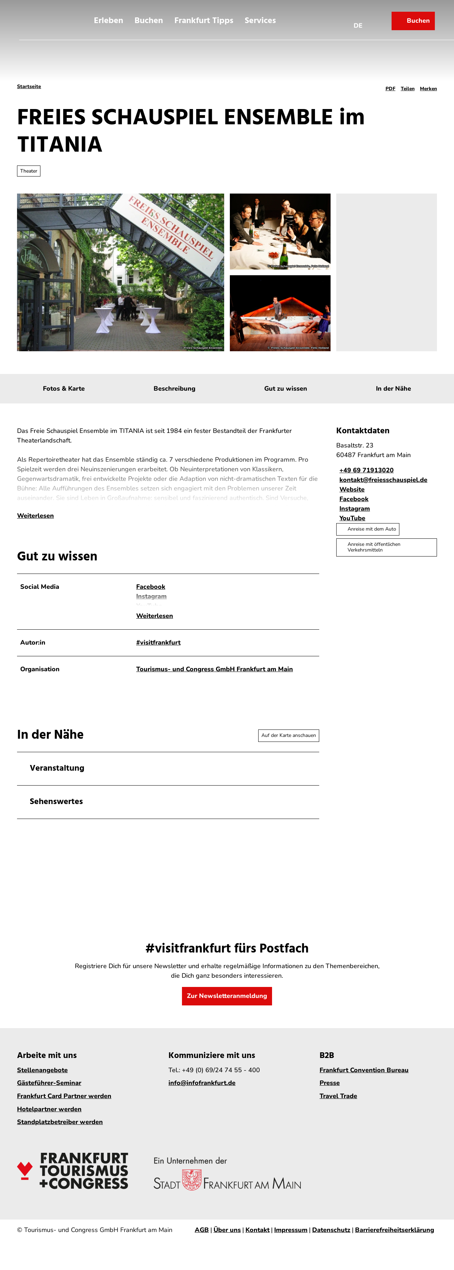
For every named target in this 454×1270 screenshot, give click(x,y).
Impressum (291, 1236)
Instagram (151, 612)
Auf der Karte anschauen (288, 741)
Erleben (108, 19)
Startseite (29, 86)
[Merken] (428, 87)
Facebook (150, 603)
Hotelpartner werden (49, 1115)
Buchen (148, 19)
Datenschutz (331, 1236)
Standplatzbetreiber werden (60, 1128)
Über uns (227, 1236)
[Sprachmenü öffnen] (360, 19)
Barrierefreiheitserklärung (394, 1236)
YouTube (149, 622)
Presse (330, 1089)
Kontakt (257, 1236)
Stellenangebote (42, 1076)
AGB (202, 1236)
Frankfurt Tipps (204, 19)
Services (260, 19)
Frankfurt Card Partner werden (64, 1102)
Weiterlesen (35, 532)
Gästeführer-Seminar (49, 1089)
